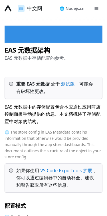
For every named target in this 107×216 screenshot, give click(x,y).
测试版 (68, 84)
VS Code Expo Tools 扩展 (66, 170)
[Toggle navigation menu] (96, 8)
